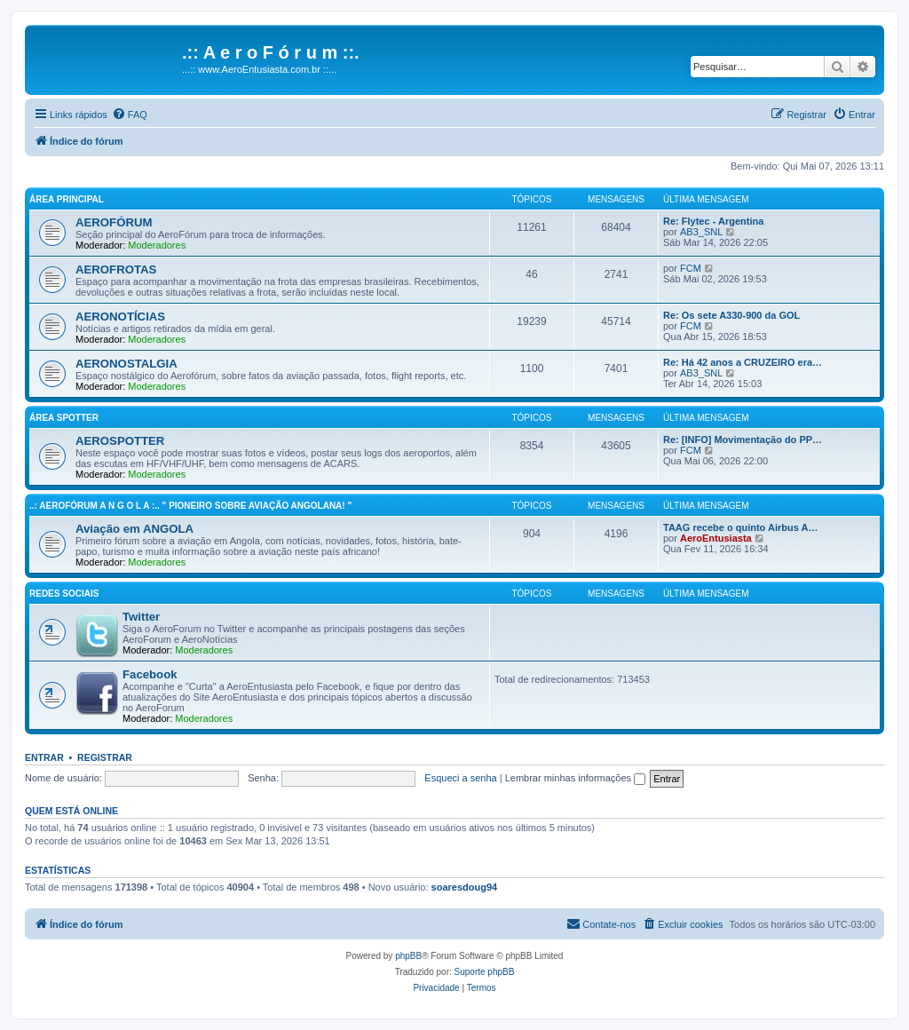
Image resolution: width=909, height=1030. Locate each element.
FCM (690, 268)
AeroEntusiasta (716, 538)
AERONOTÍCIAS (120, 316)
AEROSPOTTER (119, 441)
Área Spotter (64, 418)
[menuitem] (129, 114)
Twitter (141, 616)
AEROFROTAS (115, 269)
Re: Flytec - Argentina (713, 221)
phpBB (408, 956)
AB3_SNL (701, 231)
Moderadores (157, 245)
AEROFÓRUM (113, 222)
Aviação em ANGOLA (134, 528)
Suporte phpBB (484, 972)
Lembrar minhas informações (575, 777)
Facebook (150, 674)
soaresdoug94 (464, 887)
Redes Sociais (64, 593)
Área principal (66, 199)
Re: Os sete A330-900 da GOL (731, 315)
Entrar (44, 757)
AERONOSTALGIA (126, 363)
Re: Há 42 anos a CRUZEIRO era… (742, 362)
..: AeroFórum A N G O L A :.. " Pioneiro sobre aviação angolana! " (190, 506)
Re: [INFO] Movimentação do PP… (742, 439)
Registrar (104, 757)
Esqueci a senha (460, 777)
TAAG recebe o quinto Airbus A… (740, 527)
